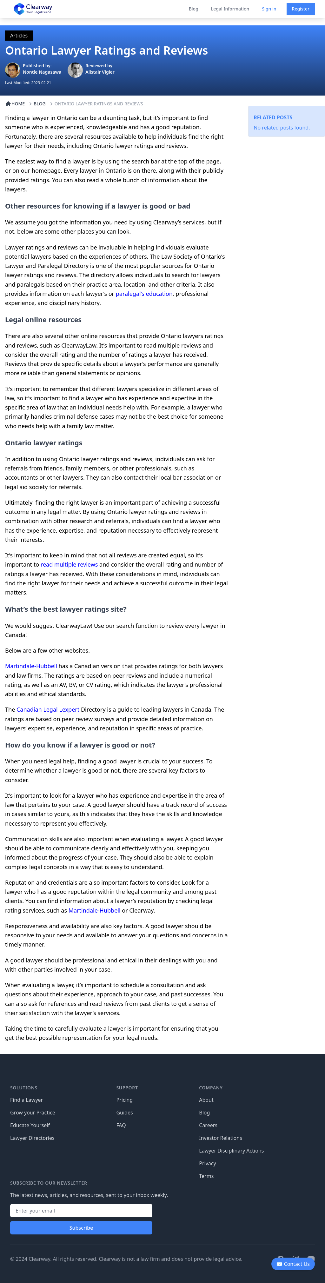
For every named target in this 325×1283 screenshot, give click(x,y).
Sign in (269, 9)
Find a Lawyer (26, 1099)
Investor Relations (220, 1137)
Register (300, 9)
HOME (15, 104)
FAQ (121, 1125)
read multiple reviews (68, 564)
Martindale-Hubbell (31, 666)
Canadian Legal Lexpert (48, 709)
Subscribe (81, 1227)
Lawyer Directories (32, 1137)
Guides (124, 1112)
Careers (208, 1125)
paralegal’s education (144, 293)
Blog (193, 9)
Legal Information (230, 9)
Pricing (124, 1099)
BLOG (36, 104)
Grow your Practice (32, 1112)
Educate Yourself (30, 1125)
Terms (206, 1176)
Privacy (207, 1163)
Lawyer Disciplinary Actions (231, 1150)
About (206, 1099)
